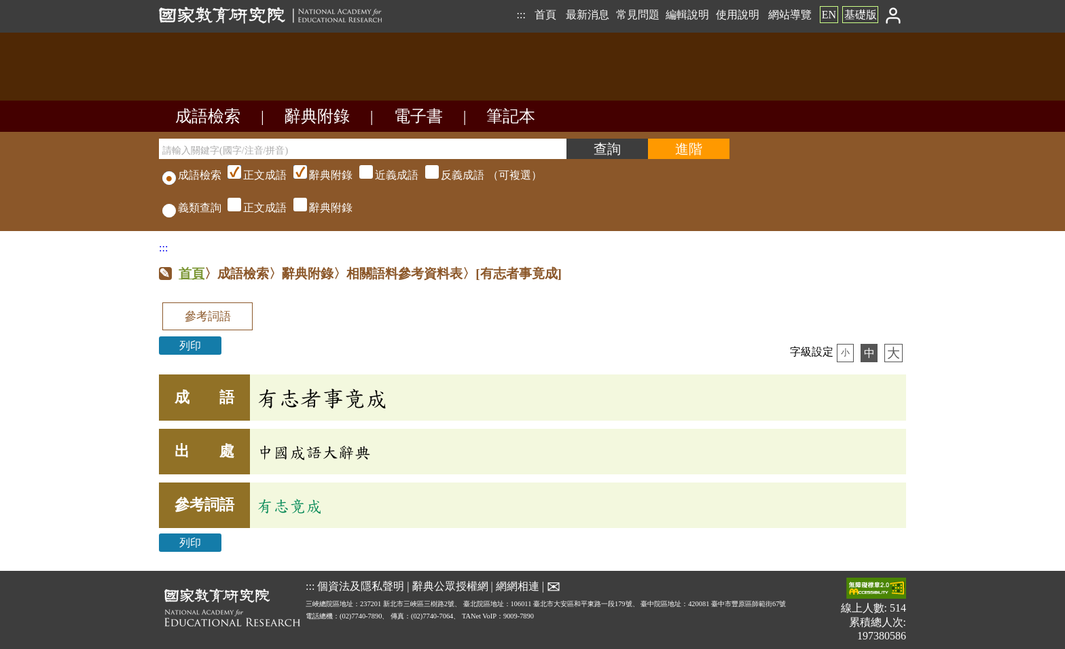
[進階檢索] (688, 149)
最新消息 (587, 14)
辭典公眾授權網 (450, 586)
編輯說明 (687, 14)
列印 (190, 345)
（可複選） (383, 175)
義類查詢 (191, 207)
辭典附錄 (317, 116)
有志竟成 (289, 505)
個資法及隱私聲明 (360, 586)
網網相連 (517, 586)
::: (520, 14)
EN (829, 14)
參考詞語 (208, 316)
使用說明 (737, 14)
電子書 (418, 116)
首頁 (545, 14)
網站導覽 (790, 14)
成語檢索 (207, 116)
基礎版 (860, 14)
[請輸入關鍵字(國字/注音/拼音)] (362, 149)
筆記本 (510, 116)
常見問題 (638, 14)
